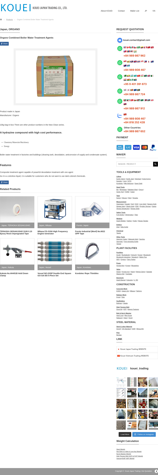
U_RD (136, 280)
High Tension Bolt (122, 307)
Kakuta (11, 267)
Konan (140, 255)
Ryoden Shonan (145, 206)
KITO (129, 181)
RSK (137, 206)
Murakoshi (147, 255)
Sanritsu (142, 239)
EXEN (118, 291)
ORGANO (14, 29)
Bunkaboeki (126, 255)
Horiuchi (134, 255)
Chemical (119, 231)
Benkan (119, 335)
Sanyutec (119, 241)
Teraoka (135, 198)
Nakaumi (119, 318)
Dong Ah (119, 309)
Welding (119, 218)
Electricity (120, 278)
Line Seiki (142, 204)
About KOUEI (106, 11)
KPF (124, 309)
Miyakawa (123, 189)
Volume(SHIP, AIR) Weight (125, 458)
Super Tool (120, 192)
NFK (117, 259)
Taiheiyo (139, 291)
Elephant (138, 179)
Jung (125, 181)
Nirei (129, 198)
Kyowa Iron (126, 272)
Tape (118, 196)
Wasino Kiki (120, 274)
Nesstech (135, 257)
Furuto (79, 225)
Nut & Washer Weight (123, 454)
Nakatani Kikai (132, 189)
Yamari (118, 244)
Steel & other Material (124, 326)
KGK (136, 204)
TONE (127, 192)
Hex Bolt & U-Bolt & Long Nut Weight (129, 451)
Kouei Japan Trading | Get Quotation (138, 471)
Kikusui (124, 198)
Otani (125, 318)
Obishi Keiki (130, 206)
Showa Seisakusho (122, 208)
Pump (118, 263)
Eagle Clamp (120, 179)
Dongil (118, 329)
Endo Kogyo (146, 179)
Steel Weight (120, 449)
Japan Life (125, 291)
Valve (118, 269)
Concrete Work (121, 289)
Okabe (125, 303)
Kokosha (130, 280)
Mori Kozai (128, 315)
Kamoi (118, 198)
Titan (136, 215)
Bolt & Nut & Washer (123, 313)
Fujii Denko (120, 215)
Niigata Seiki (120, 206)
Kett (132, 204)
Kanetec (119, 181)
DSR (133, 329)
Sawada (149, 272)
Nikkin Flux (143, 257)
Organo (123, 259)
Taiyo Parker (131, 259)
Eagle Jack (130, 179)
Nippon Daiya (140, 272)
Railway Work (121, 295)
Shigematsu (129, 215)
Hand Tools (120, 187)
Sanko (154, 206)
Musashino (135, 265)
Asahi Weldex (121, 221)
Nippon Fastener (133, 309)
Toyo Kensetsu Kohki (131, 241)
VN (154, 11)
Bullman (119, 303)
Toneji (130, 318)
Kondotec (87, 267)
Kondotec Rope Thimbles (87, 273)
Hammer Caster (121, 239)
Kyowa (128, 265)
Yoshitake (129, 274)
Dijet (117, 227)
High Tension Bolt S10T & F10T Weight (129, 456)
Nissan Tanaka (143, 221)
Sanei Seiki (138, 183)
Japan (3, 29)
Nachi (133, 272)
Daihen (129, 221)
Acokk (118, 255)
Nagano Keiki (151, 204)
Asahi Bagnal (120, 280)
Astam (118, 272)
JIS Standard (126, 329)
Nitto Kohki (124, 227)
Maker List (134, 11)
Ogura (141, 189)
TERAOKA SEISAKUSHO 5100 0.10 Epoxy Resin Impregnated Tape (16, 232)
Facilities (119, 252)
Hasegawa (120, 204)
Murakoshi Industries (123, 257)
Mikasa (48, 225)
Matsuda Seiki (133, 239)
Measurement (121, 202)
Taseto (118, 233)
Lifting (118, 176)
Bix (117, 189)
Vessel (48, 267)
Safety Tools (120, 212)
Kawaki (127, 204)
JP (146, 11)
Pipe (118, 333)
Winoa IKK (140, 329)
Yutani (132, 192)
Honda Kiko (120, 265)
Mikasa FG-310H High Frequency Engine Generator (53, 232)
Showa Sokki (135, 208)
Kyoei (118, 297)
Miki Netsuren (128, 183)
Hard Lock (119, 315)
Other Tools (120, 237)
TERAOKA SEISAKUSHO (19, 225)
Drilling (119, 225)
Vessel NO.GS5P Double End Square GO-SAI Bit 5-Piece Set (54, 274)
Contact (121, 11)
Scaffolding (120, 301)
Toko (123, 297)
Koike (135, 221)
